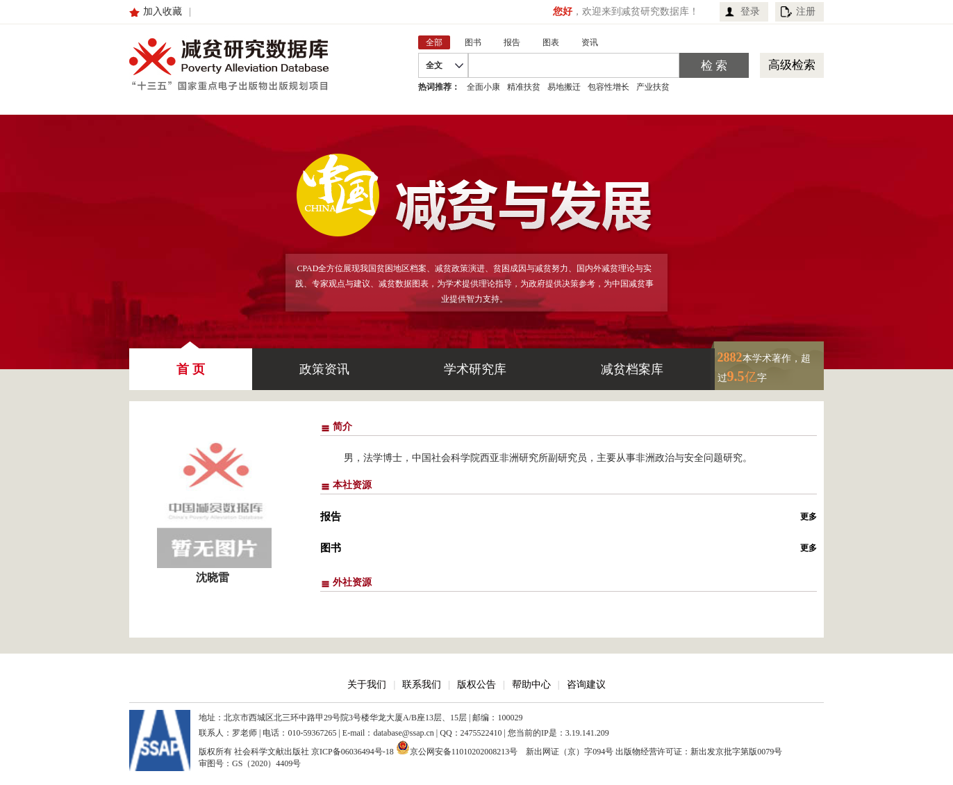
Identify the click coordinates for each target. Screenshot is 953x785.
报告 (330, 516)
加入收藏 (162, 11)
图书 (330, 547)
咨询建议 (586, 684)
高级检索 (791, 65)
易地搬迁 (564, 87)
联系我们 (421, 684)
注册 (805, 11)
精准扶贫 (523, 87)
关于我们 (366, 684)
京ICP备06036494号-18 (352, 751)
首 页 (190, 362)
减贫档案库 (632, 369)
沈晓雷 (212, 577)
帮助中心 (531, 684)
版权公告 (476, 684)
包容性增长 (608, 87)
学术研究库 (475, 369)
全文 (434, 65)
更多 (808, 516)
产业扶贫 (653, 87)
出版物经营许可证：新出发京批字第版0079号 (698, 751)
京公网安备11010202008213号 (457, 747)
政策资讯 (324, 369)
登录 (750, 11)
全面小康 (483, 87)
